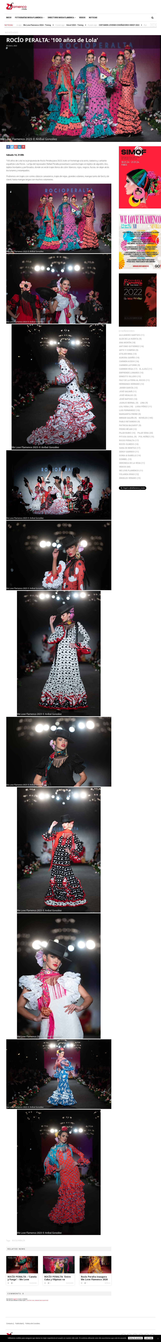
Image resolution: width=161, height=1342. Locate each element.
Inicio (8, 18)
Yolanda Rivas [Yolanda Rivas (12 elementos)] (129, 474)
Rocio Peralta (18, 1240)
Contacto (9, 1323)
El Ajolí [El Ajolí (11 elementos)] (145, 369)
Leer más (148, 1338)
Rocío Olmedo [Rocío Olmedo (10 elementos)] (128, 444)
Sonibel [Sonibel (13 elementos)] (125, 459)
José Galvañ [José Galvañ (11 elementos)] (127, 391)
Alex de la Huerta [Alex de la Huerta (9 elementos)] (130, 339)
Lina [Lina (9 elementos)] (144, 403)
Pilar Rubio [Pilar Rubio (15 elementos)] (127, 433)
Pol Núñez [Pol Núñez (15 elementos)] (146, 437)
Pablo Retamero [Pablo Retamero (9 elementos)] (129, 421)
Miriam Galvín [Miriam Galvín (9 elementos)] (128, 418)
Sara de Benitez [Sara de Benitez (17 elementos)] (129, 448)
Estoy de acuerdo (135, 1338)
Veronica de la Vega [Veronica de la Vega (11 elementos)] (132, 463)
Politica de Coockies (32, 1323)
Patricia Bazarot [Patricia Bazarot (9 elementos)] (130, 425)
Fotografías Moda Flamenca (29, 18)
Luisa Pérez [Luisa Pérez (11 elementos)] (143, 406)
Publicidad (19, 1323)
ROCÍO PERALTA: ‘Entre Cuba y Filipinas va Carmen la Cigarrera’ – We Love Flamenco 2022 (57, 1278)
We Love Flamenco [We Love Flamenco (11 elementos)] (131, 470)
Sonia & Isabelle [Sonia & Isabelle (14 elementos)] (130, 455)
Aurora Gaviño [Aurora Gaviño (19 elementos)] (129, 357)
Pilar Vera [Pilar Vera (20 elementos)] (145, 433)
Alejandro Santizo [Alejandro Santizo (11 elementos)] (131, 335)
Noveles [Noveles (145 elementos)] (146, 418)
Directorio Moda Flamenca (62, 18)
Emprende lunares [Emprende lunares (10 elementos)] (131, 373)
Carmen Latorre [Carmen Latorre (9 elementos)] (129, 365)
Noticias (93, 18)
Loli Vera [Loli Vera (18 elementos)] (126, 406)
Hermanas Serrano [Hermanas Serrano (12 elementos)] (131, 384)
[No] (158, 1338)
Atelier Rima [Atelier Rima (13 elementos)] (128, 354)
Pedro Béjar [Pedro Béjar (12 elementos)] (128, 429)
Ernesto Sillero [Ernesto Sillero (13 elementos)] (130, 376)
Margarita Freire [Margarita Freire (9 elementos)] (130, 414)
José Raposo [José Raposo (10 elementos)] (128, 399)
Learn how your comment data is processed (37, 1300)
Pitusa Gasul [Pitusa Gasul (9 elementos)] (128, 437)
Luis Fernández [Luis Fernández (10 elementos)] (129, 410)
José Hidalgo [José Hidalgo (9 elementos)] (127, 395)
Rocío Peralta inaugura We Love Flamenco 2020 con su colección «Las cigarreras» (94, 1278)
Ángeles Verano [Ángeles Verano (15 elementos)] (130, 478)
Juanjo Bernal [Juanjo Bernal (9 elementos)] (128, 403)
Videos (82, 18)
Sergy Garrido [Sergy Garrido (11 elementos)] (129, 452)
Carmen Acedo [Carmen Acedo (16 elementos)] (129, 361)
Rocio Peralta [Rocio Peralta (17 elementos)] (129, 440)
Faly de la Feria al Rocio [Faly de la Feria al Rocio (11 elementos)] (134, 380)
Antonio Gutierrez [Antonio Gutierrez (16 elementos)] (131, 346)
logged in (15, 1299)
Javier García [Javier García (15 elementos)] (128, 388)
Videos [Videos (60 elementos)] (124, 467)
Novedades (33, 1283)
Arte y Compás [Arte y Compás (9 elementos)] (128, 350)
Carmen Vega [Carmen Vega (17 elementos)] (128, 369)
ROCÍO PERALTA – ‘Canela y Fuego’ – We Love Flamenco (22, 1278)
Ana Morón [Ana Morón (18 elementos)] (127, 342)
